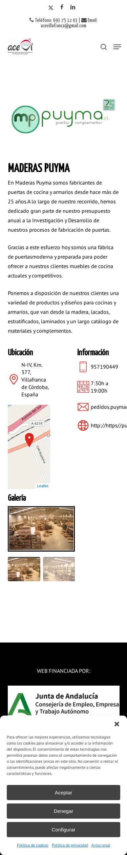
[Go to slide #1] (24, 569)
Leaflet (42, 486)
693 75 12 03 (65, 20)
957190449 (104, 366)
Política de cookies (32, 845)
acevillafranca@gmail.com (63, 25)
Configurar (63, 829)
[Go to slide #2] (59, 569)
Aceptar (63, 792)
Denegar (63, 811)
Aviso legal (100, 845)
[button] (116, 724)
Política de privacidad (70, 845)
